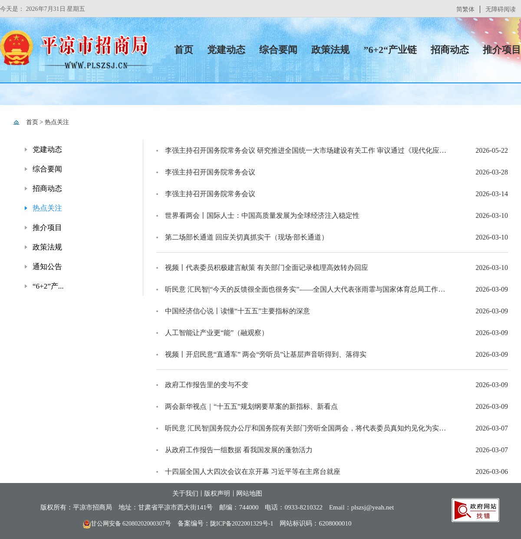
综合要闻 (278, 49)
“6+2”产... (48, 286)
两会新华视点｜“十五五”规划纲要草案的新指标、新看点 (251, 406)
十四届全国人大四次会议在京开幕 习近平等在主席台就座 (252, 471)
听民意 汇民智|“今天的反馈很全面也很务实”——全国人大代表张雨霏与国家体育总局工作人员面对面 (308, 289)
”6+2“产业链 (390, 49)
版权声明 (217, 493)
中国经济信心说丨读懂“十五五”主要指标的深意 (237, 311)
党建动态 (226, 49)
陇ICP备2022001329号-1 (241, 523)
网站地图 (249, 493)
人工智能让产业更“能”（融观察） (216, 332)
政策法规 (330, 49)
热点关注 (57, 122)
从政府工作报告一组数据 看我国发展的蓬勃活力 (239, 450)
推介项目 (502, 49)
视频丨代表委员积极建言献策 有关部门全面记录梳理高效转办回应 (266, 267)
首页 (183, 49)
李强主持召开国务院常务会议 (210, 172)
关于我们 (185, 493)
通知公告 (47, 267)
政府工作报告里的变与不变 (206, 384)
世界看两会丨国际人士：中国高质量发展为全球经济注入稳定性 (262, 215)
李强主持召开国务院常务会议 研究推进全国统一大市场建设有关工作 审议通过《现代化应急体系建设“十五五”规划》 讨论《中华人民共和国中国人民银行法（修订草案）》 (308, 150)
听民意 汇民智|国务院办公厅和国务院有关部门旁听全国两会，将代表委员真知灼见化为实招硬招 (308, 428)
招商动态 (450, 49)
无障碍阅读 (500, 9)
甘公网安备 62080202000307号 (127, 523)
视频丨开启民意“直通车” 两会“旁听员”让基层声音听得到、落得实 (265, 354)
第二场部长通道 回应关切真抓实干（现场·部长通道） (246, 237)
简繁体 (465, 9)
